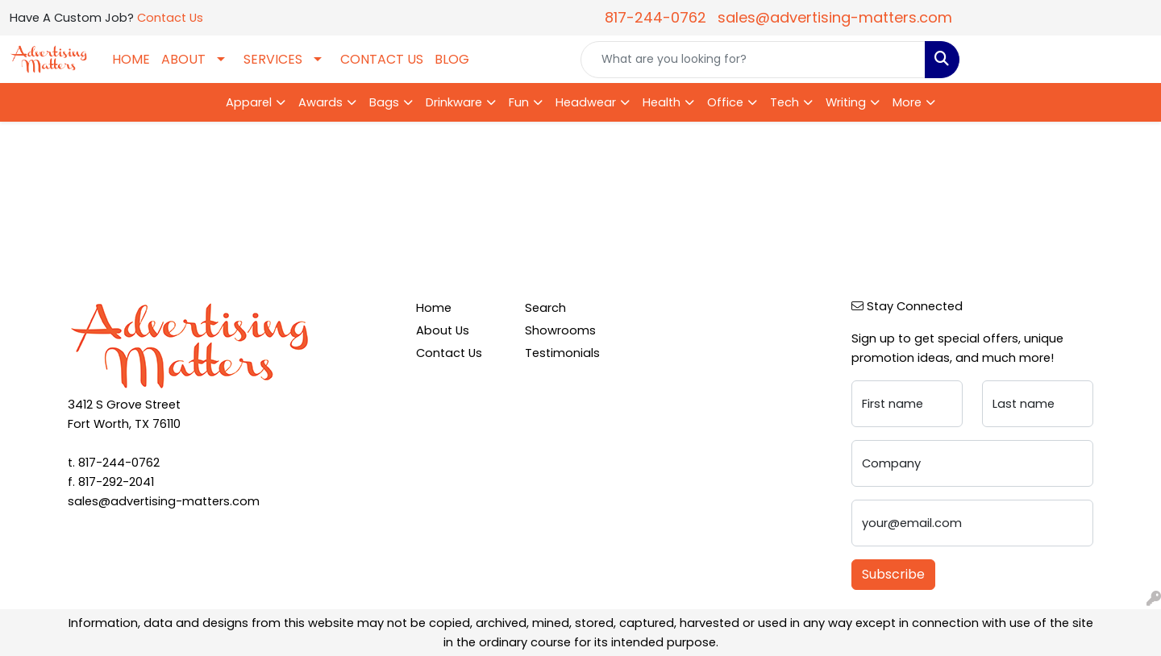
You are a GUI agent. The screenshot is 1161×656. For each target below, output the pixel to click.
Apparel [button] (249, 102)
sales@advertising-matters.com (835, 17)
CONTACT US (381, 59)
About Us (442, 330)
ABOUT (183, 59)
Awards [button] (320, 102)
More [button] (907, 102)
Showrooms (560, 330)
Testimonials (562, 353)
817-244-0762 (655, 17)
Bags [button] (384, 102)
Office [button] (725, 102)
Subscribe (893, 574)
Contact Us (170, 18)
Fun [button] (519, 102)
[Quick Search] (753, 59)
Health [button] (661, 102)
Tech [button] (784, 102)
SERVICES (272, 59)
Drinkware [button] (454, 102)
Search (545, 308)
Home (434, 308)
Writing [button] (846, 102)
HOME (131, 59)
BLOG (452, 59)
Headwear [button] (586, 102)
